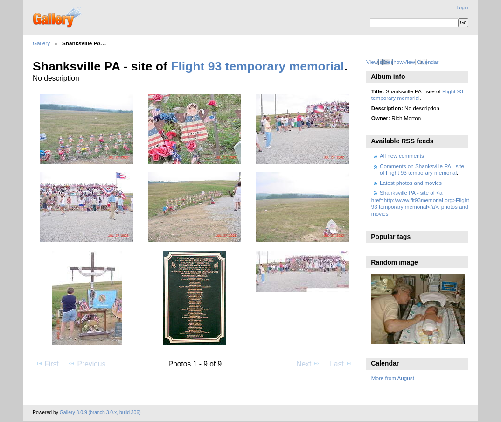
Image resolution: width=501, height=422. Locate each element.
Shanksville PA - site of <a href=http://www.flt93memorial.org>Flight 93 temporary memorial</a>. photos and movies (420, 203)
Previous (86, 363)
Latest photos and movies (411, 183)
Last (341, 363)
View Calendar (421, 62)
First (46, 363)
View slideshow (385, 62)
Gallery (41, 43)
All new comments (402, 156)
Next (308, 363)
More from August (392, 378)
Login (462, 7)
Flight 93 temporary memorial (257, 66)
